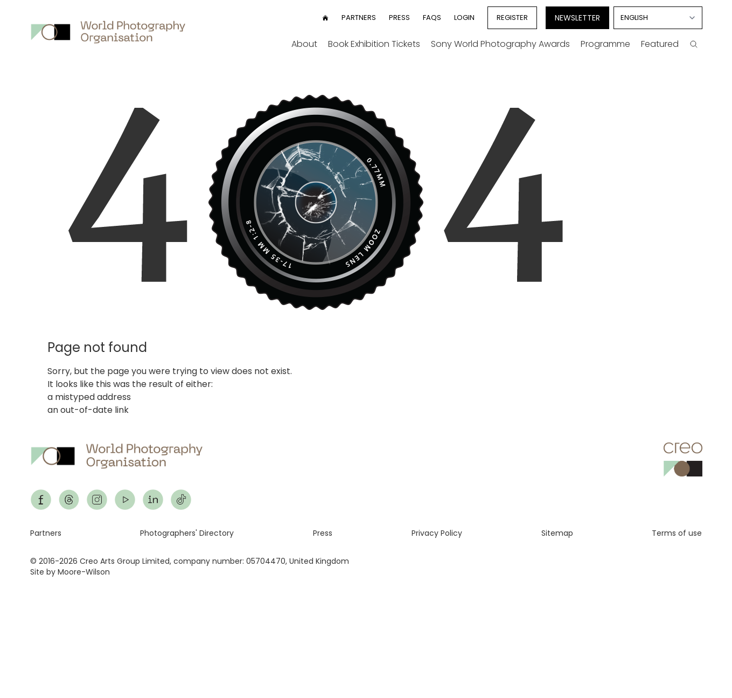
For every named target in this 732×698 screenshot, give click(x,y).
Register (512, 17)
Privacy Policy (437, 533)
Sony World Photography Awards (500, 44)
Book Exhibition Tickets (374, 44)
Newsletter (577, 17)
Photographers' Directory (187, 533)
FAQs (432, 17)
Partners (358, 17)
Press (399, 17)
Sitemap (557, 533)
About (304, 44)
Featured (660, 44)
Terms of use (677, 533)
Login (464, 17)
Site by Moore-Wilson (70, 571)
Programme (605, 44)
